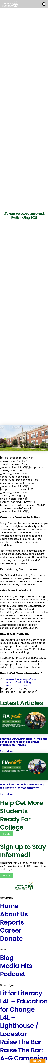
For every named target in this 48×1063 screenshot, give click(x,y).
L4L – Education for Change (24, 1005)
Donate (11, 938)
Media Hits (16, 965)
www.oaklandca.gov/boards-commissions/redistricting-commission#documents (20, 682)
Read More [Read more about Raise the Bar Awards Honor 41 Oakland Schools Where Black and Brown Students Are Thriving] (6, 751)
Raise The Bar (20, 1042)
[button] (43, 4)
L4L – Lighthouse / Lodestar (19, 1025)
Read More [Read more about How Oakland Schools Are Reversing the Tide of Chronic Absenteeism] (6, 794)
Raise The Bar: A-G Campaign (23, 1054)
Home (9, 905)
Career (10, 930)
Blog (7, 957)
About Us (14, 914)
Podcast (12, 974)
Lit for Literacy (21, 993)
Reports (12, 922)
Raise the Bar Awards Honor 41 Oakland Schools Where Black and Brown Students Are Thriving (23, 742)
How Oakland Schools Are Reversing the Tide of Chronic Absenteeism (22, 786)
